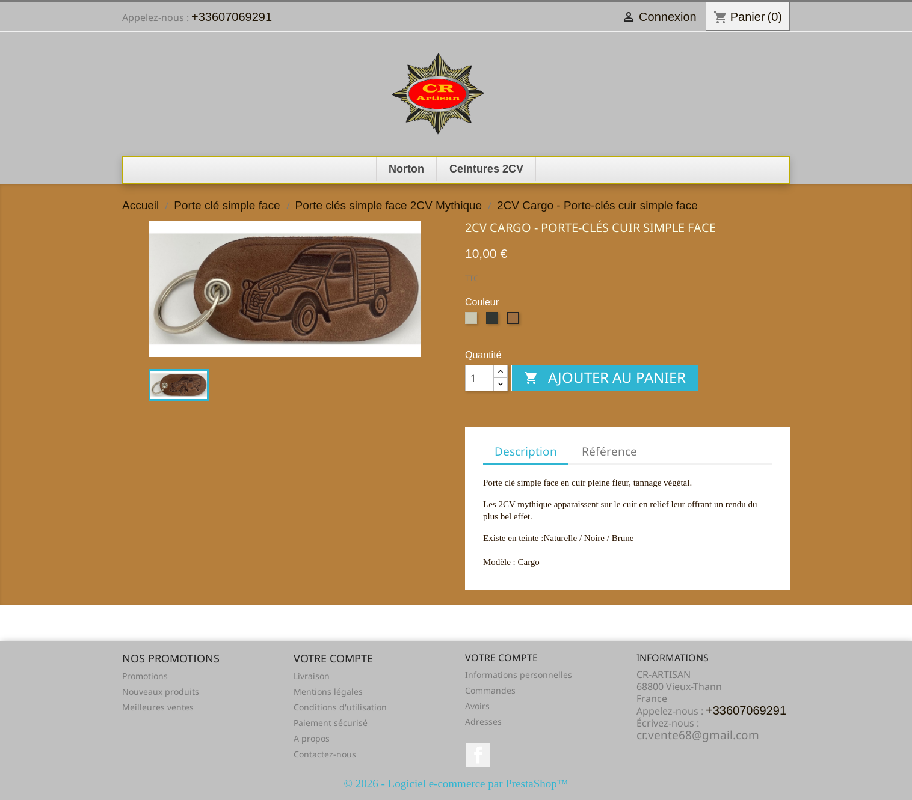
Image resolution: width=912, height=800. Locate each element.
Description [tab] (526, 451)
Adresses (483, 721)
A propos (312, 738)
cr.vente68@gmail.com (697, 735)
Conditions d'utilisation (340, 707)
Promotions (145, 676)
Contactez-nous (325, 754)
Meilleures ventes (158, 707)
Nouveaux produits (160, 691)
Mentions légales (328, 691)
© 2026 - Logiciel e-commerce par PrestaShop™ (456, 783)
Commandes (490, 690)
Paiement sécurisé (331, 722)
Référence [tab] (609, 451)
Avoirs (477, 706)
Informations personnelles (518, 674)
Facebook (478, 755)
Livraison (312, 676)
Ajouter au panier (605, 377)
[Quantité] (479, 378)
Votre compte (501, 657)
